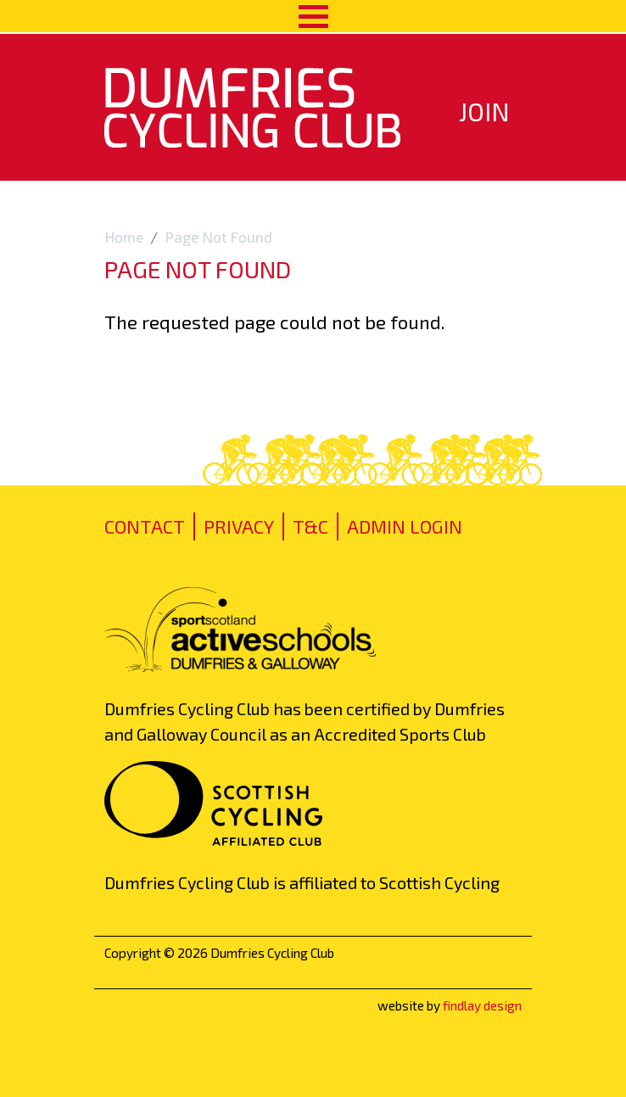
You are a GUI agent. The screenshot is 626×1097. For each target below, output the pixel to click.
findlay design (482, 1005)
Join (484, 111)
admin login (404, 526)
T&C (310, 526)
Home (123, 236)
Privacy (239, 526)
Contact (144, 526)
